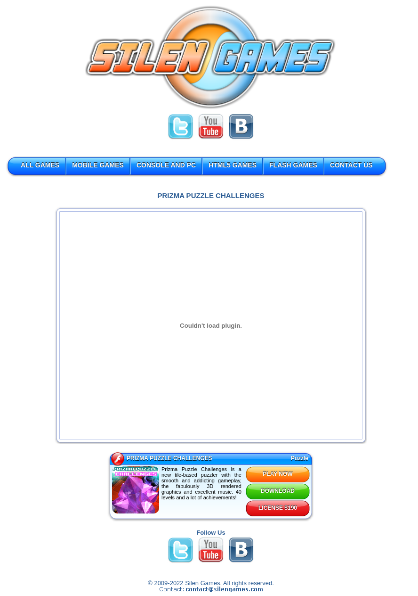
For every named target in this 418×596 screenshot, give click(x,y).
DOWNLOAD (278, 491)
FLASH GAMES (293, 165)
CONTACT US (351, 165)
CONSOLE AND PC (166, 165)
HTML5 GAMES (233, 165)
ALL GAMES (40, 165)
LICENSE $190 (277, 508)
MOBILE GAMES (98, 165)
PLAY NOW (277, 474)
